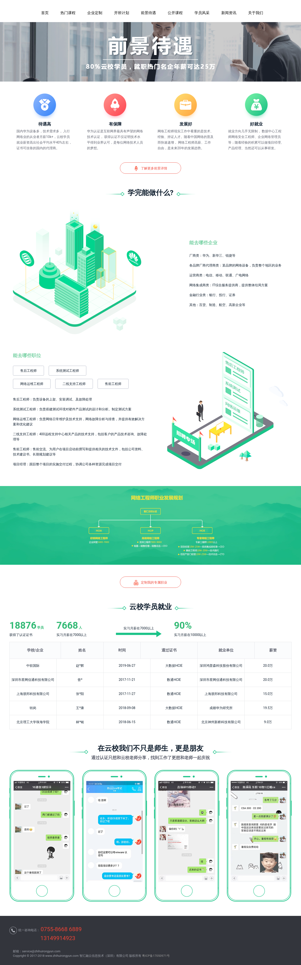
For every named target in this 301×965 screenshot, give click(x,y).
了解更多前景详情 (150, 168)
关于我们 (255, 13)
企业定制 (94, 13)
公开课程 (175, 13)
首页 (45, 13)
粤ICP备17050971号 (156, 955)
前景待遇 (148, 13)
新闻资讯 (228, 13)
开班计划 (121, 13)
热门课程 (67, 13)
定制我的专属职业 (150, 582)
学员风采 (202, 13)
